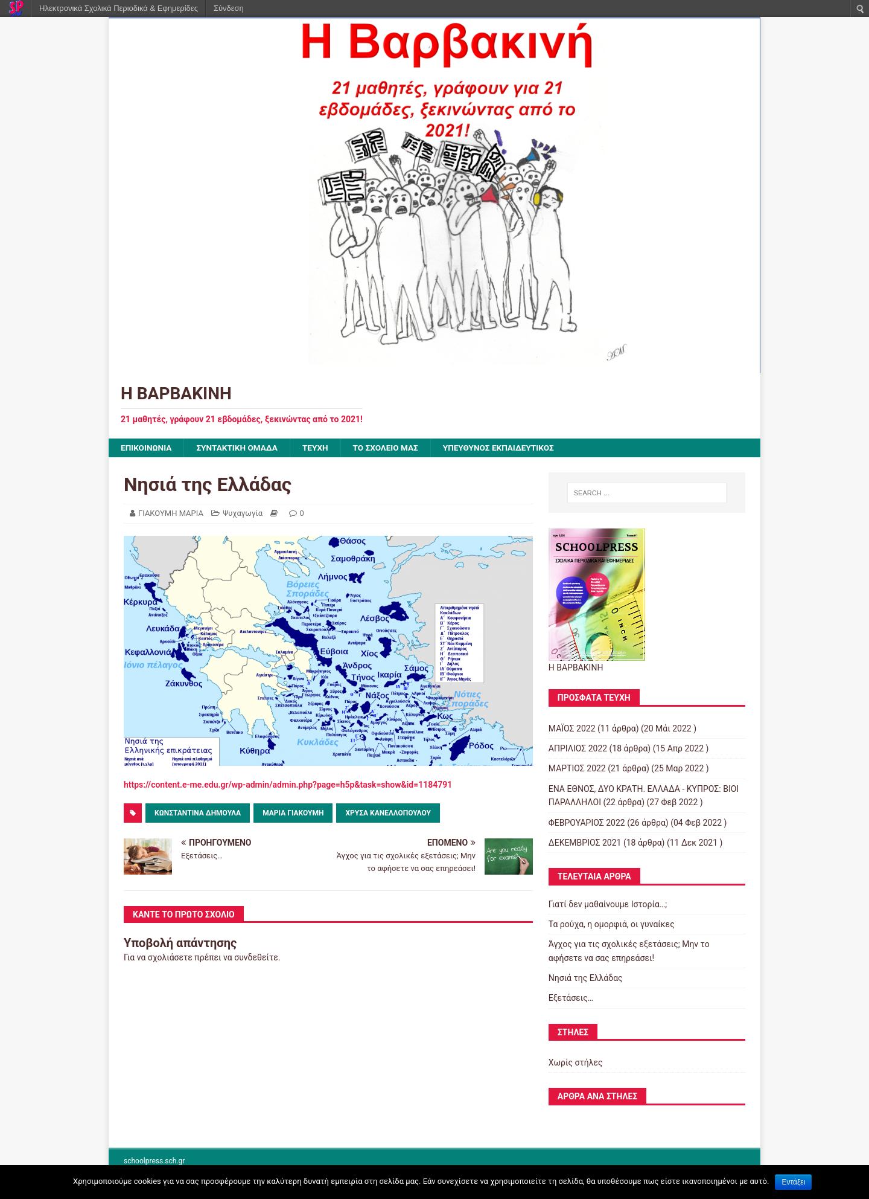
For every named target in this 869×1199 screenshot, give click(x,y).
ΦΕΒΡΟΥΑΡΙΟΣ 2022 (587, 823)
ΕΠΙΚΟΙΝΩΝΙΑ (147, 448)
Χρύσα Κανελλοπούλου (388, 813)
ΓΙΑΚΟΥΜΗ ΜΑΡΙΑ (170, 513)
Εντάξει (793, 1182)
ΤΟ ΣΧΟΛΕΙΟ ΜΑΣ (391, 448)
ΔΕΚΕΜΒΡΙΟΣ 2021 (585, 843)
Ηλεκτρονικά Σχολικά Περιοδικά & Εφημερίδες (118, 8)
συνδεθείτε (256, 958)
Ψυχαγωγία (243, 513)
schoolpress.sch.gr (154, 1161)
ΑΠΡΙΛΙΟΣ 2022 (578, 749)
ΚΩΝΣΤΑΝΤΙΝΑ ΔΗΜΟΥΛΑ (197, 813)
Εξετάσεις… (571, 998)
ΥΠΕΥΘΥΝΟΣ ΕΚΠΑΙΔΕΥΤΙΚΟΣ (507, 448)
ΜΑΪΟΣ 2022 (572, 728)
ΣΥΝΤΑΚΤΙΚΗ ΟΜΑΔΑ (240, 448)
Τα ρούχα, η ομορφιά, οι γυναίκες (612, 925)
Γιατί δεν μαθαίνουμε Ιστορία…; (608, 904)
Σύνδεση (229, 8)
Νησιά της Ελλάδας (586, 978)
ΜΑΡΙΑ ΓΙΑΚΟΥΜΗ (293, 813)
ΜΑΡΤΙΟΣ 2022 (577, 769)
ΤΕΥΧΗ (320, 448)
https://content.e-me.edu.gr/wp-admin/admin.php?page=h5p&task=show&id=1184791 (288, 785)
